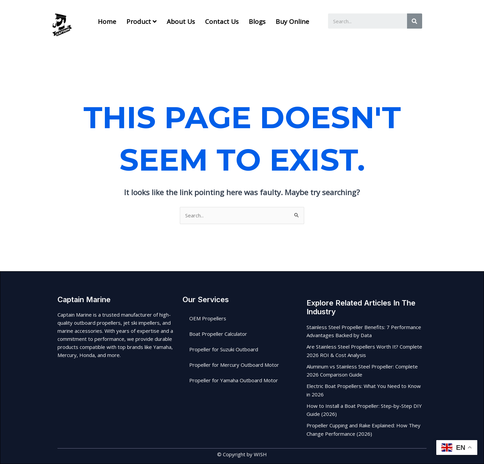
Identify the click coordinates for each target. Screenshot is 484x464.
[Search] (414, 21)
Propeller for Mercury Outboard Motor (234, 364)
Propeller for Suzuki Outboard (223, 349)
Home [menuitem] (107, 21)
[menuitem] (141, 21)
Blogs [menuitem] (257, 21)
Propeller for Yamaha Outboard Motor (233, 380)
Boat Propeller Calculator (218, 333)
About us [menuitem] (181, 21)
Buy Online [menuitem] (292, 21)
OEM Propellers (207, 318)
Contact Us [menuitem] (222, 21)
